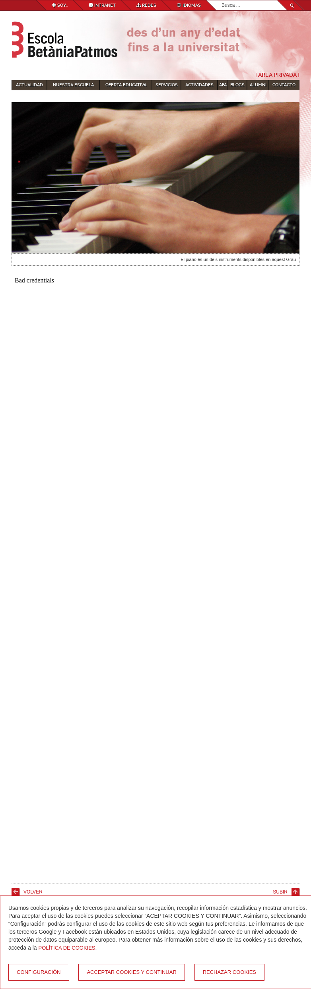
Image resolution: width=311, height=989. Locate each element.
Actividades (199, 85)
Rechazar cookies (229, 972)
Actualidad (29, 85)
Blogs (237, 85)
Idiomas (189, 5)
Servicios (167, 85)
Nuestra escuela (73, 85)
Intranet (102, 5)
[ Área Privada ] (277, 75)
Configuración (39, 972)
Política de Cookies (67, 948)
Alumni (258, 85)
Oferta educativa (125, 85)
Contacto (283, 85)
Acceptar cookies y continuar (131, 972)
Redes (146, 5)
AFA (223, 85)
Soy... (60, 5)
